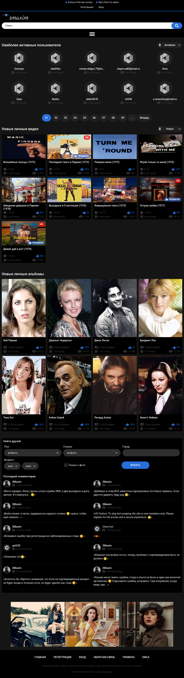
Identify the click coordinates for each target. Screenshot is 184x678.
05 (84, 117)
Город (126, 446)
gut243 (16, 545)
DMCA (146, 657)
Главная (40, 657)
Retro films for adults (108, 2)
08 (113, 117)
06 (94, 117)
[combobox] (32, 452)
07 (103, 117)
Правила (128, 657)
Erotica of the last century (80, 2)
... (132, 117)
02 (56, 117)
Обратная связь (104, 657)
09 (122, 117)
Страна (67, 446)
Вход (101, 7)
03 (65, 117)
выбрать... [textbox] (13, 452)
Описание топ (14, 556)
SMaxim (16, 481)
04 (75, 117)
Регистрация (86, 7)
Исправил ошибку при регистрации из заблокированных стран (43, 536)
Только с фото (76, 465)
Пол (6, 446)
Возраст (9, 459)
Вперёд (144, 117)
